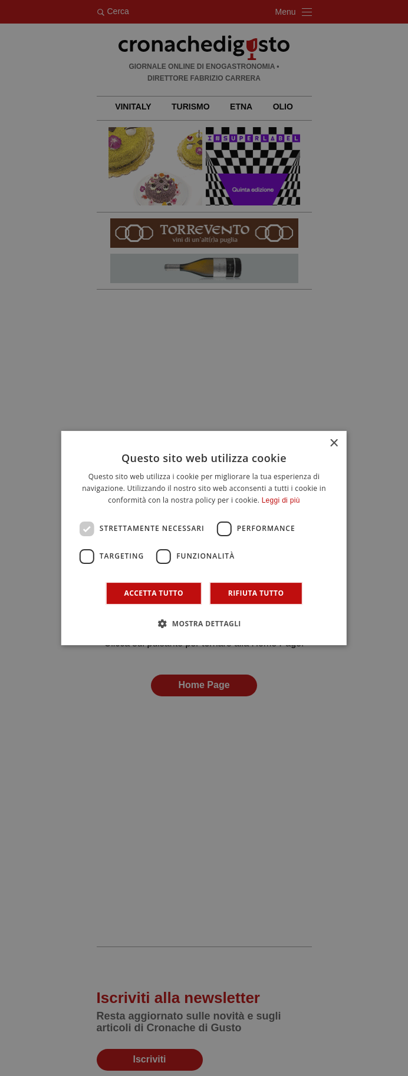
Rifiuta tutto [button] (256, 593)
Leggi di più (281, 500)
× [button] (333, 443)
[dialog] (204, 538)
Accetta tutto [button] (153, 593)
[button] (204, 623)
